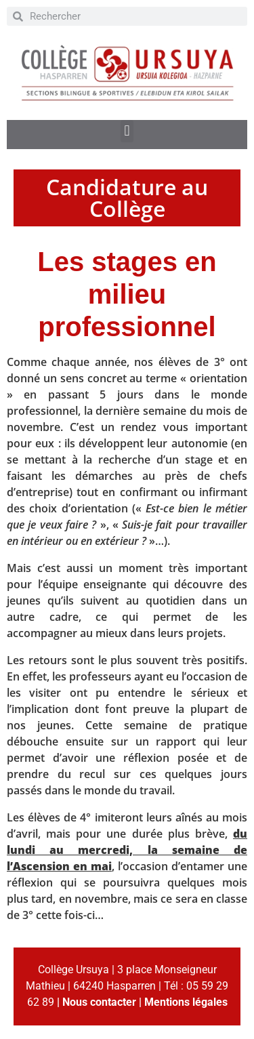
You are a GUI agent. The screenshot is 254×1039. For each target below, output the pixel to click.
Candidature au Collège (127, 197)
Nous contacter (99, 1002)
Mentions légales (186, 1002)
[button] (127, 131)
